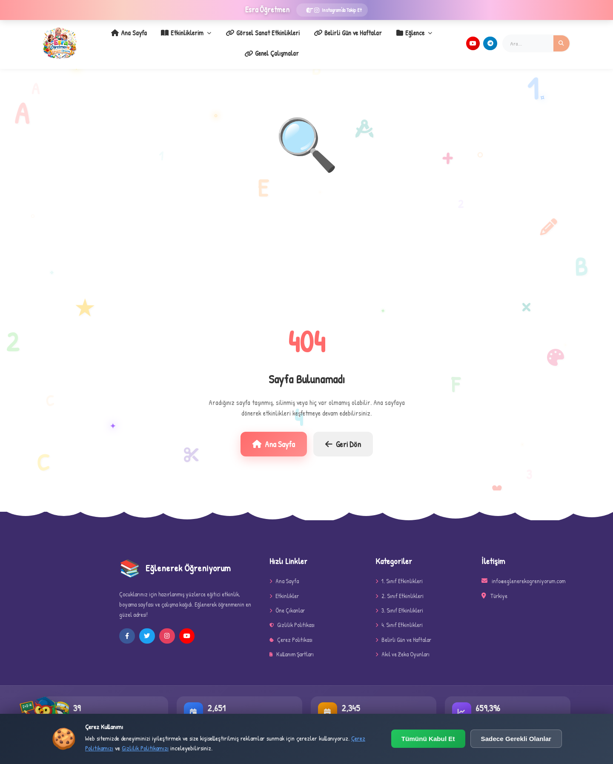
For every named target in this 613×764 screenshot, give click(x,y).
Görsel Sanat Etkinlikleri (229, 38)
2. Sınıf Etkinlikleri (399, 587)
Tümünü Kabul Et (428, 738)
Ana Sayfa (105, 38)
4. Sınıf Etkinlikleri (399, 616)
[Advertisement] (306, 243)
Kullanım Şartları (291, 645)
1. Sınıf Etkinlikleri (399, 572)
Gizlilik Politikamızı (145, 748)
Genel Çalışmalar (425, 38)
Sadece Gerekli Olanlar (516, 738)
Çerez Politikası (290, 631)
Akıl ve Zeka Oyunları (402, 645)
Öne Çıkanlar (287, 601)
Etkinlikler (284, 587)
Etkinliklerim (157, 38)
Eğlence (371, 38)
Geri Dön (343, 435)
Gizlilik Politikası (292, 616)
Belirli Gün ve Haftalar (309, 38)
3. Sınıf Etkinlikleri (399, 601)
